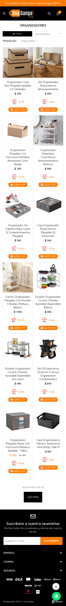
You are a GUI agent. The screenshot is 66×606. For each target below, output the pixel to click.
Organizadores (28, 40)
